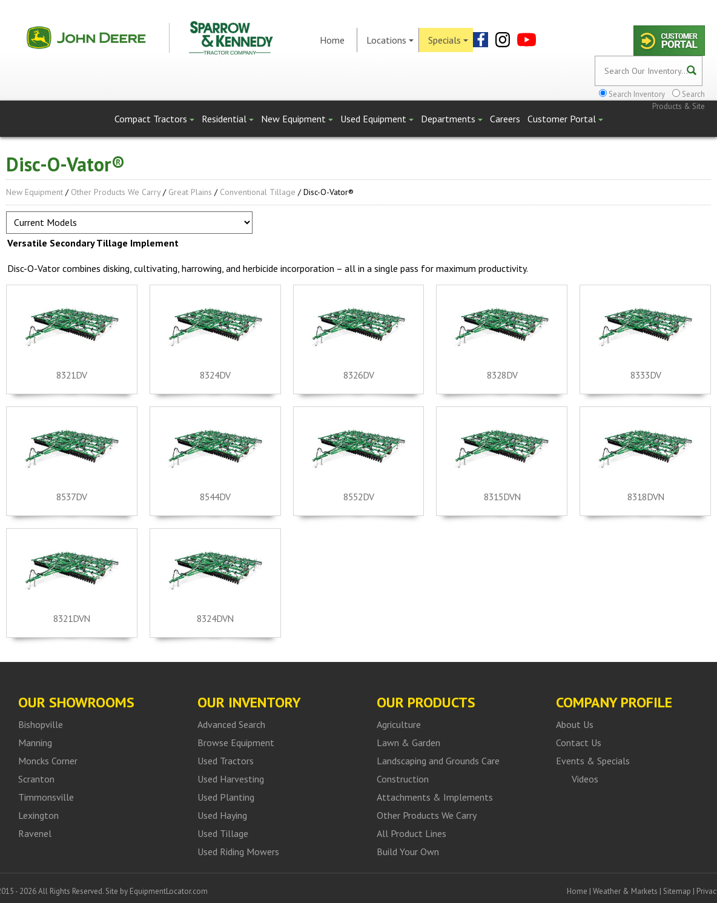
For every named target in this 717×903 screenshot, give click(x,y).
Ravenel (34, 833)
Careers (505, 119)
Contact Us (578, 742)
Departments (452, 119)
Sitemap (677, 891)
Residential (228, 119)
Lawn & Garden (408, 742)
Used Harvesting (230, 779)
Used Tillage (222, 833)
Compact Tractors (154, 119)
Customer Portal (565, 119)
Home (332, 40)
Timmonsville (46, 797)
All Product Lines (411, 833)
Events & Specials (593, 761)
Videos (585, 779)
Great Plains (190, 192)
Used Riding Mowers (238, 851)
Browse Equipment (235, 742)
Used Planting (225, 797)
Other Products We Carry (115, 192)
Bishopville (40, 724)
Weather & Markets (625, 891)
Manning (35, 742)
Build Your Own (408, 851)
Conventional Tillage (258, 192)
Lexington (38, 815)
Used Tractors (225, 761)
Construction (403, 779)
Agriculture (399, 724)
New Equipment (297, 119)
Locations (390, 40)
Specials (448, 40)
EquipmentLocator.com (169, 891)
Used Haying (222, 815)
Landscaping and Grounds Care (438, 761)
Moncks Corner (48, 761)
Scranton (36, 779)
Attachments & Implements (435, 797)
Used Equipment (377, 119)
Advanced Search (231, 724)
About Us (574, 724)
